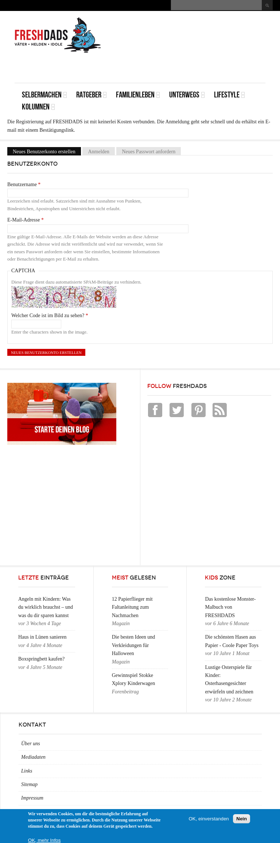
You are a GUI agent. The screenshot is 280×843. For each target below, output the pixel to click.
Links (26, 771)
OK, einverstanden (208, 818)
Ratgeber (91, 95)
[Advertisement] (180, 66)
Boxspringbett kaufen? (41, 659)
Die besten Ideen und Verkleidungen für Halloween (133, 645)
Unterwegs (187, 95)
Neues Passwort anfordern (148, 151)
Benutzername (23, 184)
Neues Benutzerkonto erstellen (47, 151)
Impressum (32, 798)
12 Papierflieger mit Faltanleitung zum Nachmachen (132, 607)
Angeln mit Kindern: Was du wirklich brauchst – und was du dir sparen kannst (45, 607)
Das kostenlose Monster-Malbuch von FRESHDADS (230, 607)
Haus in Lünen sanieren (42, 637)
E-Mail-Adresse (25, 220)
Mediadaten (33, 757)
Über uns (30, 743)
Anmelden (98, 151)
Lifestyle (229, 95)
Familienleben (138, 95)
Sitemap (29, 784)
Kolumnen (38, 107)
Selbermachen (44, 95)
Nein (241, 818)
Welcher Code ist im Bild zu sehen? (49, 315)
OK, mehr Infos (44, 840)
